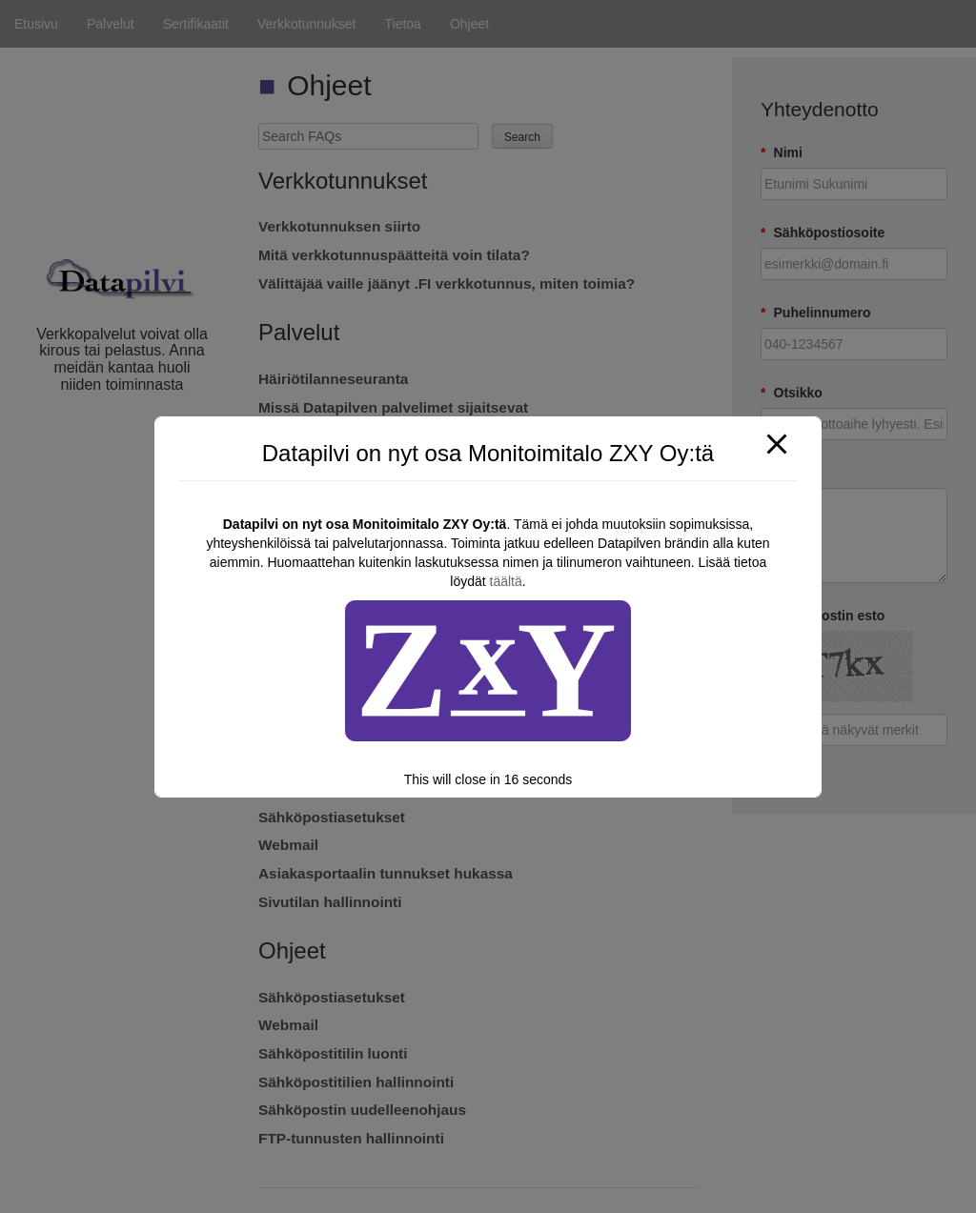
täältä (506, 581)
